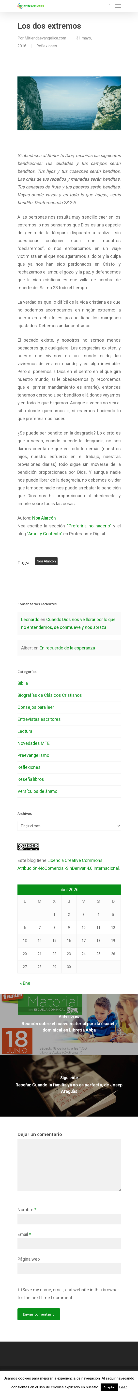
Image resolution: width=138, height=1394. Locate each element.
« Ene (25, 983)
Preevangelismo (33, 755)
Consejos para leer (35, 707)
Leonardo (30, 619)
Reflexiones (46, 46)
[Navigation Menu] (118, 5)
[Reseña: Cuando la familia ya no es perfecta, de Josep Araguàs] (69, 1086)
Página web (28, 1259)
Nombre (26, 1209)
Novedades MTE (33, 743)
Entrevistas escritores (39, 719)
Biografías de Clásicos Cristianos (49, 695)
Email (24, 1234)
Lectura (24, 731)
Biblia (22, 683)
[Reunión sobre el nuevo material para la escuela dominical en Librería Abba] (69, 1024)
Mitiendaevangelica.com (45, 38)
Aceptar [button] (109, 1387)
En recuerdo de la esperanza (67, 647)
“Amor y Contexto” (44, 533)
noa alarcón (46, 561)
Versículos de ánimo (37, 791)
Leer (123, 1387)
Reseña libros (30, 779)
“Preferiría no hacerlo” (89, 525)
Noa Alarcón (44, 518)
